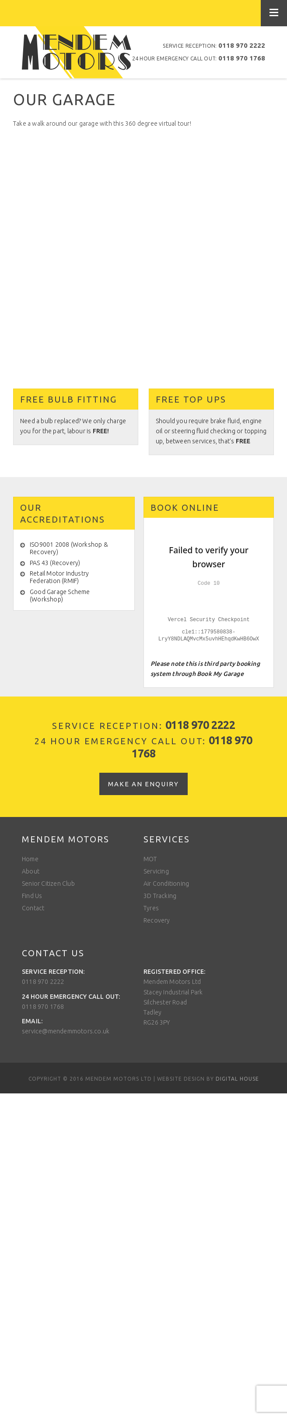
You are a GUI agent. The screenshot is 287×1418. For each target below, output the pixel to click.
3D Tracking (160, 895)
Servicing (156, 871)
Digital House (237, 1079)
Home (30, 859)
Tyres (151, 908)
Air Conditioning (166, 883)
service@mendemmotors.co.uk (65, 1031)
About (30, 871)
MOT (150, 859)
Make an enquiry (143, 784)
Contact (33, 908)
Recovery (157, 920)
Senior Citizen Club (48, 883)
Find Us (32, 895)
